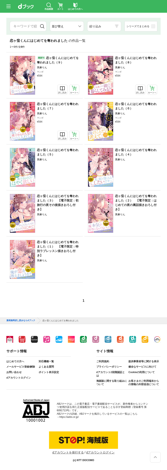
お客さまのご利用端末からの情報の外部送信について (143, 382)
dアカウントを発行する (68, 452)
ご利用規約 (102, 361)
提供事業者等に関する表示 (143, 361)
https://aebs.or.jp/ (69, 416)
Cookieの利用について (141, 372)
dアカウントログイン (18, 377)
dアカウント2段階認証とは (110, 374)
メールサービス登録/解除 (20, 366)
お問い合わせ (14, 372)
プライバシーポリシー (109, 366)
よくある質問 (46, 366)
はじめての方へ (15, 361)
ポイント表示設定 (49, 372)
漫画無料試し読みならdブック (20, 320)
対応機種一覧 (46, 361)
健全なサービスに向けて (142, 366)
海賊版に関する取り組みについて (111, 382)
